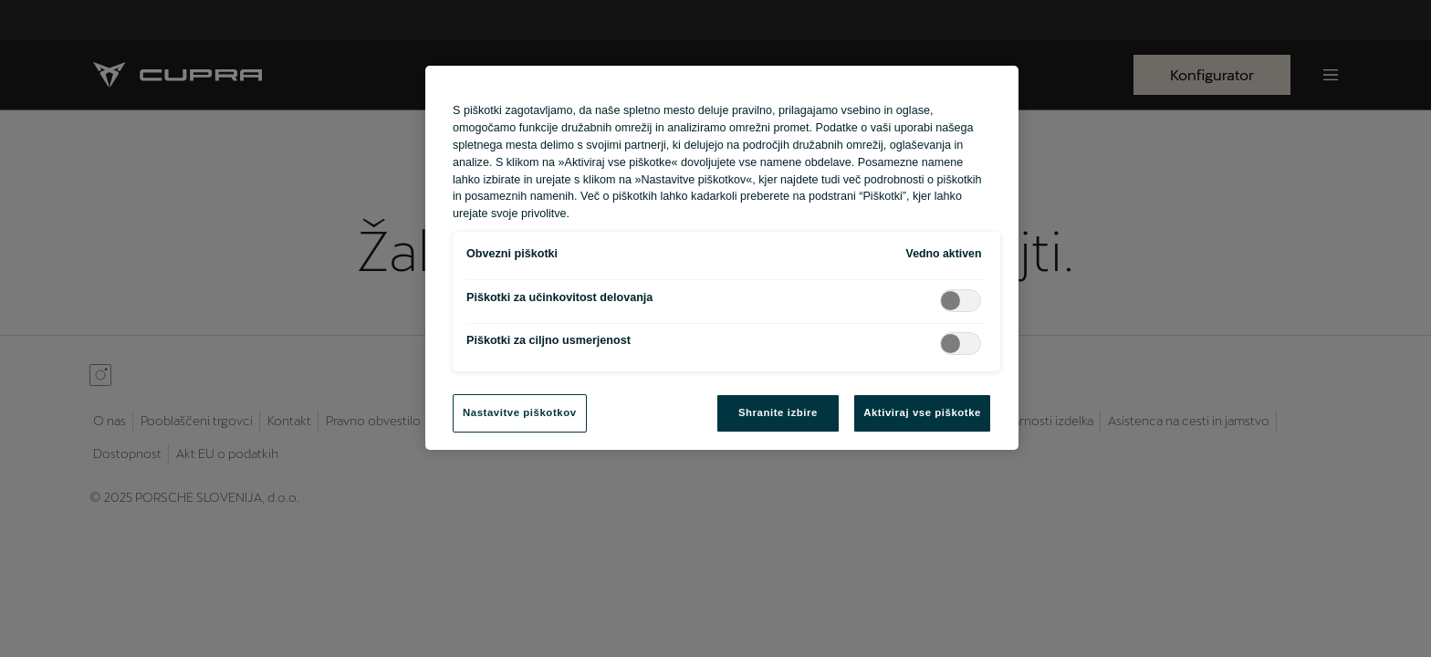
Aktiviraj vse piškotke (922, 412)
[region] (721, 258)
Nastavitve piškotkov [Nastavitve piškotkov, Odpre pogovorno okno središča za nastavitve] (520, 412)
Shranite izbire (778, 412)
